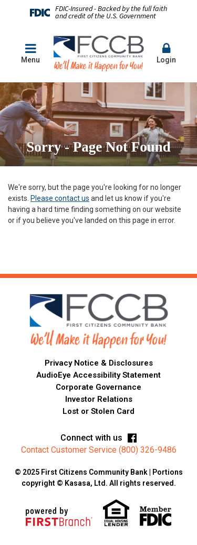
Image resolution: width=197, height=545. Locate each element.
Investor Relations (98, 399)
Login (166, 53)
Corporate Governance (98, 387)
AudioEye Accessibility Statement (98, 375)
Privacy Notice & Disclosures (99, 363)
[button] (166, 53)
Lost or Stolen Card (98, 411)
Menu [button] (30, 53)
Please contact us (59, 198)
